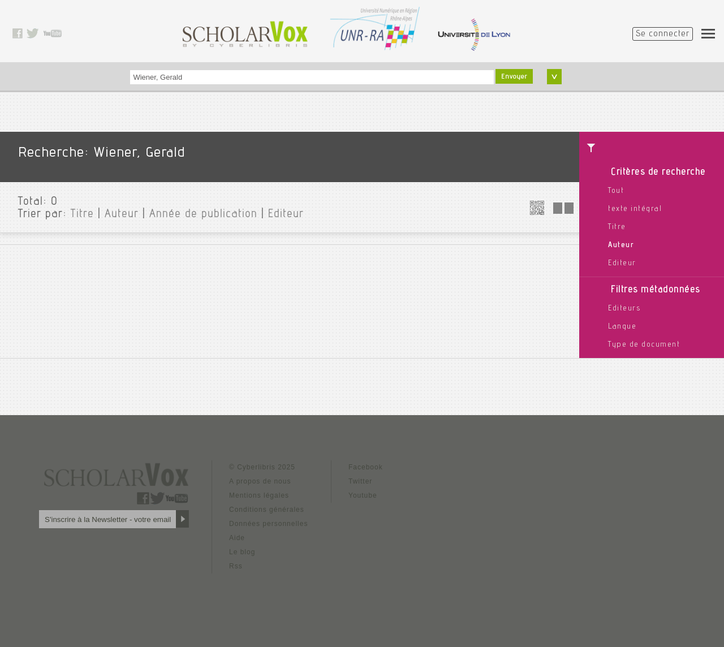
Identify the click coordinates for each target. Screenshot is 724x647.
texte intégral (635, 209)
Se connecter (662, 34)
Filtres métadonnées (655, 290)
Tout (616, 191)
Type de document (644, 345)
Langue (622, 327)
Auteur (621, 245)
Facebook (365, 467)
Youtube (362, 495)
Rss (236, 566)
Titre (617, 227)
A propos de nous (260, 481)
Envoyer (514, 77)
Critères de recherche (658, 173)
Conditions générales (266, 510)
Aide (237, 538)
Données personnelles (268, 524)
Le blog (242, 552)
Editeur (622, 264)
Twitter (360, 481)
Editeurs (624, 309)
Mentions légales (259, 495)
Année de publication (203, 215)
